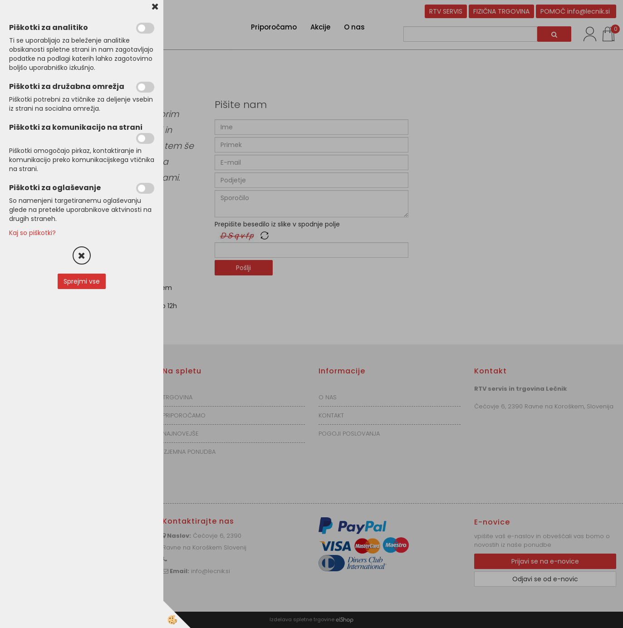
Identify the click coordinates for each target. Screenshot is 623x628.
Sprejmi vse (82, 281)
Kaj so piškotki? (32, 232)
